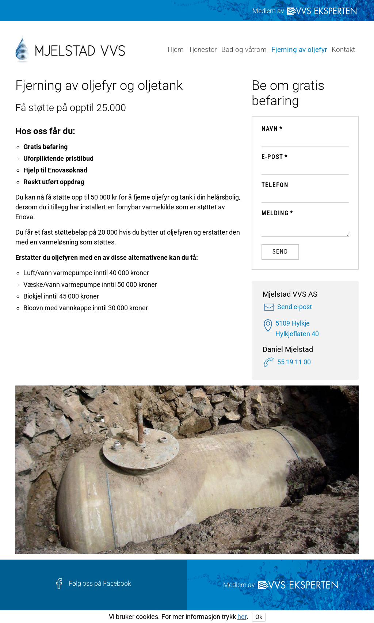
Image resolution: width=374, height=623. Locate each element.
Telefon (275, 185)
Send (280, 251)
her (242, 616)
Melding (275, 213)
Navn (270, 129)
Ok (258, 616)
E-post (272, 157)
